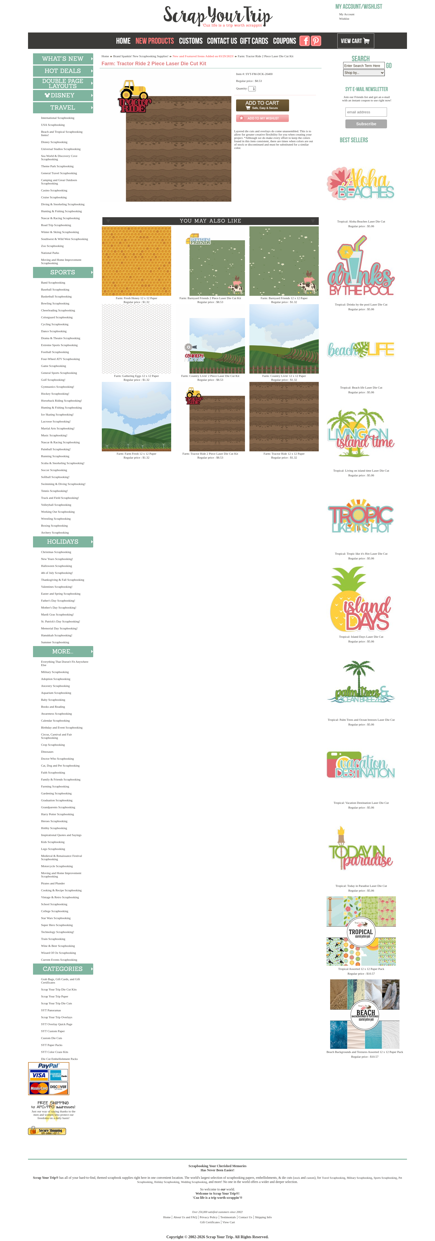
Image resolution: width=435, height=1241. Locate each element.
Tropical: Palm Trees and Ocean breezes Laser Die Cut (361, 719)
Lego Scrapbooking (53, 848)
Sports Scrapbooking (385, 1177)
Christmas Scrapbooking (56, 552)
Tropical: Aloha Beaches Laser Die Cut (361, 221)
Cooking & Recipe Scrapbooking (61, 890)
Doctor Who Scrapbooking (57, 758)
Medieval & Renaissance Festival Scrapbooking (61, 857)
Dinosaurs (47, 751)
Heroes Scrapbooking (54, 821)
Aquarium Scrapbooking (56, 692)
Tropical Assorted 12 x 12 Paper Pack (361, 968)
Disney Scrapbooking (54, 142)
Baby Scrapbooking (53, 699)
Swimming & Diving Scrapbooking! (63, 484)
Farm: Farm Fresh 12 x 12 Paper (136, 453)
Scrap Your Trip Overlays (56, 1017)
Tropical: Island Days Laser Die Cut (361, 636)
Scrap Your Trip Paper (54, 996)
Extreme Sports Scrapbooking (59, 345)
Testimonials (228, 1217)
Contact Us (245, 1217)
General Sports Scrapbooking (59, 372)
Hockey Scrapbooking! (55, 393)
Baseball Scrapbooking (55, 289)
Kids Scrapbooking (53, 842)
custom (310, 1177)
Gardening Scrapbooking (56, 793)
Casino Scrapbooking (54, 190)
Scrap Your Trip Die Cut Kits (59, 989)
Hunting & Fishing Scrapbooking (61, 211)
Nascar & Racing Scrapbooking (60, 218)
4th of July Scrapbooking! (57, 572)
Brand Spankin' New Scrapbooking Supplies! (140, 56)
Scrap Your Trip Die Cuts (56, 1003)
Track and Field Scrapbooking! (60, 497)
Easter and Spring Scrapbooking (60, 593)
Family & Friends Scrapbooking (60, 779)
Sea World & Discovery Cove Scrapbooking (59, 157)
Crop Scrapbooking (53, 744)
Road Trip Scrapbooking (56, 225)
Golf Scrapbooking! (53, 379)
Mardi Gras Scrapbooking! (57, 614)
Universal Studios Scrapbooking (60, 149)
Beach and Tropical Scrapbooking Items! (61, 133)
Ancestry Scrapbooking (55, 685)
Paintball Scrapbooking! (56, 449)
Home (105, 56)
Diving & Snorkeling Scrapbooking (63, 204)
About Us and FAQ (185, 1217)
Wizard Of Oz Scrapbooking (58, 952)
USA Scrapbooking (53, 124)
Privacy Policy (209, 1217)
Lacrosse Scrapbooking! (56, 421)
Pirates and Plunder (53, 883)
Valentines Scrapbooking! (56, 586)
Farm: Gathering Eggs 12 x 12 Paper (136, 375)
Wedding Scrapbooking (194, 1182)
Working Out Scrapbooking (58, 511)
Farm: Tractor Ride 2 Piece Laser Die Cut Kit (210, 453)
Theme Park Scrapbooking (57, 166)
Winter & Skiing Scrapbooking (60, 232)
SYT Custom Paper (53, 1031)
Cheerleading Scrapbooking (58, 310)
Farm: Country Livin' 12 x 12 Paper (284, 375)
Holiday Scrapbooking (166, 1182)
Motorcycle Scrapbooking (57, 866)
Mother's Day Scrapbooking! (58, 607)
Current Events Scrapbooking (59, 959)
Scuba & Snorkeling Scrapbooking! (63, 463)
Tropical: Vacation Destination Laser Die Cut (361, 802)
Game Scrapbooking (53, 365)
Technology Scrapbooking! (57, 932)
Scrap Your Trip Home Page (180, 15)
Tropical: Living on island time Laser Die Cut (361, 470)
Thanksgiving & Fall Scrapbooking (62, 579)
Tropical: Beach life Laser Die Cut (361, 387)
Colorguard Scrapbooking (57, 317)
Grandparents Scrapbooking (58, 807)
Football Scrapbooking (55, 352)
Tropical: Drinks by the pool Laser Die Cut (361, 304)
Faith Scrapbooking (53, 772)
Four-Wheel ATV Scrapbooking (60, 359)
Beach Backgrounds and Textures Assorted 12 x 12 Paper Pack (365, 1052)
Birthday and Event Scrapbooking (61, 727)
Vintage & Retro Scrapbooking (60, 897)
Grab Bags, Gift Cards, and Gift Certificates (60, 980)
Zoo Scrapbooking (52, 245)
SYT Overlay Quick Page (56, 1024)
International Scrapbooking (57, 117)
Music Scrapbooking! (54, 435)
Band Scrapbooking (53, 282)
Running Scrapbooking (55, 456)
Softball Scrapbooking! (55, 477)
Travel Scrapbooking (333, 1177)
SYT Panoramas (51, 1010)
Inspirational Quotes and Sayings (61, 835)
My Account (347, 14)
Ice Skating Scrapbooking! (57, 414)
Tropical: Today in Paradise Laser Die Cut (361, 885)
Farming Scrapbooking (55, 786)
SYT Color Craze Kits (54, 1052)
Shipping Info (263, 1217)
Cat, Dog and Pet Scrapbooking (60, 765)
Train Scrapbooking (53, 938)
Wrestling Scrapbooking (56, 518)
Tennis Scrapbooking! (54, 490)
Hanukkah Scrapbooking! (56, 635)
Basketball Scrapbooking (56, 296)
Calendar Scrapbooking (55, 720)
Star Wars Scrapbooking (55, 918)
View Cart (228, 1222)
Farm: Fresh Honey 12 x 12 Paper (136, 298)
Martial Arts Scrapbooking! (58, 428)
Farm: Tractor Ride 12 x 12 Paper (284, 453)
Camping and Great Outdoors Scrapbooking (59, 181)
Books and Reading (53, 706)
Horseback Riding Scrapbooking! (61, 400)
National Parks (50, 252)
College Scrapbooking (54, 911)
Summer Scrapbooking (55, 642)
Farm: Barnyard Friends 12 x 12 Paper (284, 298)
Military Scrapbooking (55, 672)
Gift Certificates (210, 1222)
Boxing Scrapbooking (54, 525)
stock (297, 1177)
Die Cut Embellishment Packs (59, 1058)
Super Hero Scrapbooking (57, 925)
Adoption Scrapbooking (55, 678)
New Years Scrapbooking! (57, 559)
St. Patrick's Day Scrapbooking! (60, 621)
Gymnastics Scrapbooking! (57, 386)
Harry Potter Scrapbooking (57, 814)
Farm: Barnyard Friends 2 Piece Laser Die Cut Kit (210, 298)
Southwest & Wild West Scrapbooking (64, 239)
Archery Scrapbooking (55, 532)
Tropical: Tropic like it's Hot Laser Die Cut (361, 553)
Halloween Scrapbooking (56, 565)
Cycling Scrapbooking (55, 324)
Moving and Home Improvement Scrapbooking (61, 261)
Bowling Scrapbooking (55, 303)
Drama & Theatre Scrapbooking (60, 338)
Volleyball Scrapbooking (56, 504)
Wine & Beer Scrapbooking (58, 945)
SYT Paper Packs (51, 1045)
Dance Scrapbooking (54, 331)
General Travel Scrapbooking (59, 173)
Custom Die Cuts (51, 1038)
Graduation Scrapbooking (56, 800)
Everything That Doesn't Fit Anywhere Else (64, 663)
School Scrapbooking (54, 904)
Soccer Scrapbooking (54, 470)
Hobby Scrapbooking (54, 828)
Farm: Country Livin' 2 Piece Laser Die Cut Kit (210, 375)
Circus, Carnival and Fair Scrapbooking (56, 736)
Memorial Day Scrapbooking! (59, 628)
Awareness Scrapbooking (56, 713)
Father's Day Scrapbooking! (58, 600)
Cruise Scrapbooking (54, 197)
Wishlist (344, 18)
